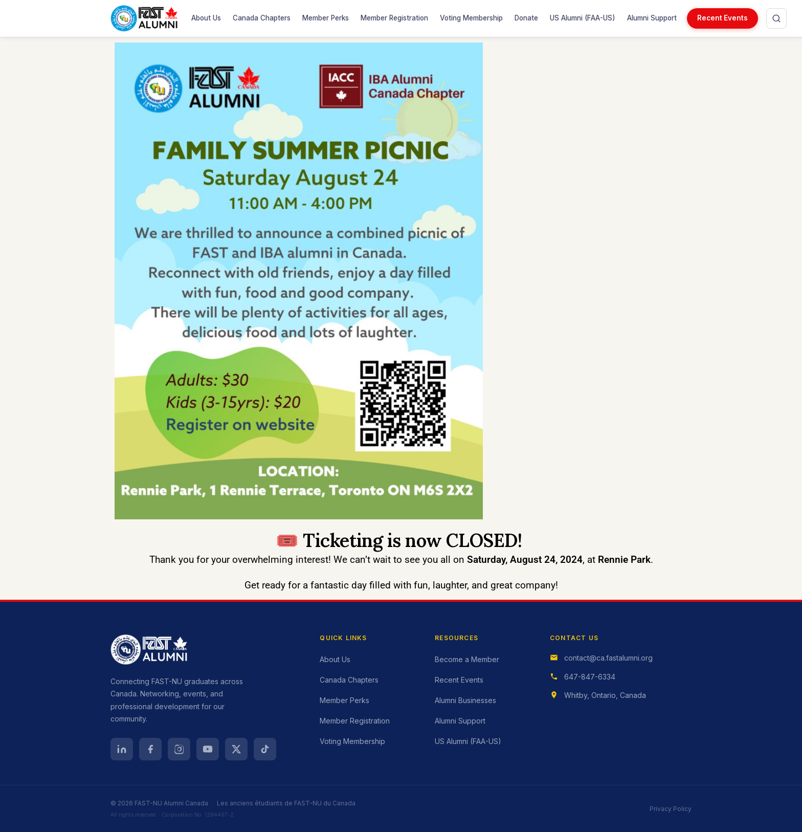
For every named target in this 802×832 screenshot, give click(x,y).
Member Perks (325, 18)
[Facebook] (150, 749)
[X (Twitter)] (236, 749)
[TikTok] (265, 749)
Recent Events (722, 18)
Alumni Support (652, 18)
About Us (206, 18)
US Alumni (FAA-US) (582, 15)
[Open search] (776, 18)
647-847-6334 (589, 676)
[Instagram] (179, 749)
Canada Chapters (262, 18)
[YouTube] (207, 749)
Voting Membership (471, 18)
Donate (526, 18)
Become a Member (467, 659)
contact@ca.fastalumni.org (608, 657)
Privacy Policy (671, 809)
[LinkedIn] (121, 749)
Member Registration (394, 18)
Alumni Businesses (465, 700)
